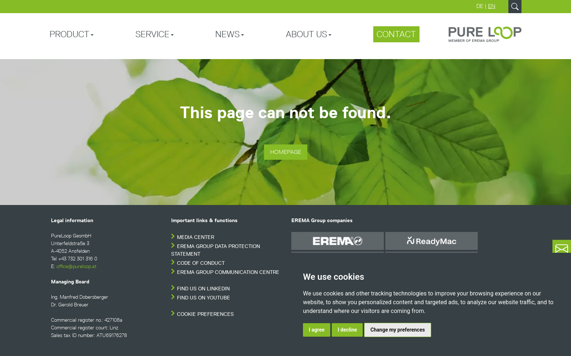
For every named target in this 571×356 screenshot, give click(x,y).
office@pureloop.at (76, 266)
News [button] (227, 34)
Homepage (285, 151)
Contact (396, 34)
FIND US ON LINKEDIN (203, 289)
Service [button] (152, 34)
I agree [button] (316, 330)
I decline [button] (347, 330)
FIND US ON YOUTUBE (203, 298)
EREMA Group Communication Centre (228, 272)
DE (479, 6)
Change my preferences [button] (397, 330)
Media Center (195, 237)
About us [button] (306, 34)
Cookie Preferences (205, 314)
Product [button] (69, 34)
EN (491, 6)
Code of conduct (201, 263)
